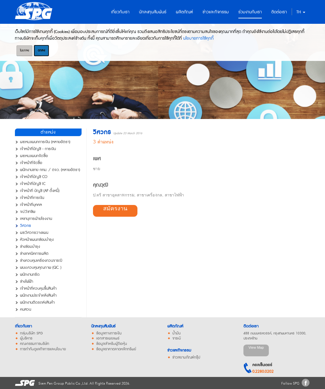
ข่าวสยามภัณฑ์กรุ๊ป (186, 357)
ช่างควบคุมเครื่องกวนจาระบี (41, 261)
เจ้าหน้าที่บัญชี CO (33, 177)
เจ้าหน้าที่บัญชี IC (32, 184)
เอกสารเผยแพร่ (107, 338)
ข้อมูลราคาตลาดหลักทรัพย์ (116, 349)
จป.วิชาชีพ (27, 212)
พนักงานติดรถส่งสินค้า (37, 303)
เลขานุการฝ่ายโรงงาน (36, 219)
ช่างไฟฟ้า (26, 282)
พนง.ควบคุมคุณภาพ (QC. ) (40, 268)
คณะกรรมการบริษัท (34, 344)
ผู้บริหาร (26, 338)
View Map (256, 347)
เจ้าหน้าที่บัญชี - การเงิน (38, 149)
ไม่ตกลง (24, 50)
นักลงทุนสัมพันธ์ (103, 326)
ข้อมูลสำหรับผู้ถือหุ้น (111, 344)
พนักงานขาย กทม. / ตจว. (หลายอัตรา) (50, 170)
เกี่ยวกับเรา (23, 326)
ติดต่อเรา (250, 326)
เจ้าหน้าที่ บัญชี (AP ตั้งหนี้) (39, 191)
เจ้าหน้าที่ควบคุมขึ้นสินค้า (38, 289)
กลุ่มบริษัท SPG (31, 333)
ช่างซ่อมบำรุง (30, 247)
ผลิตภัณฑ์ (175, 326)
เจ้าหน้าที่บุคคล (31, 205)
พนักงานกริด (30, 275)
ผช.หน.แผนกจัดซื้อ (34, 156)
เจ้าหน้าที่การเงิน (32, 198)
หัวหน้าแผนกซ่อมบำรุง (37, 240)
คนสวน (25, 310)
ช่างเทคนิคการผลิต (34, 254)
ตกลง (41, 50)
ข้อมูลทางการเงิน (109, 333)
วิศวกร (25, 226)
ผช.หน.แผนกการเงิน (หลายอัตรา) (45, 142)
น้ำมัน (176, 333)
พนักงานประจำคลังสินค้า (38, 296)
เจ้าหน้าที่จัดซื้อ (31, 163)
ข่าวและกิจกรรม (179, 350)
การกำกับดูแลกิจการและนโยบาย (43, 349)
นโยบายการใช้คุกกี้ (198, 38)
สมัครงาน (115, 208)
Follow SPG (290, 383)
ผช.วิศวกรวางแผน (34, 233)
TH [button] (300, 12)
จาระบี (176, 338)
